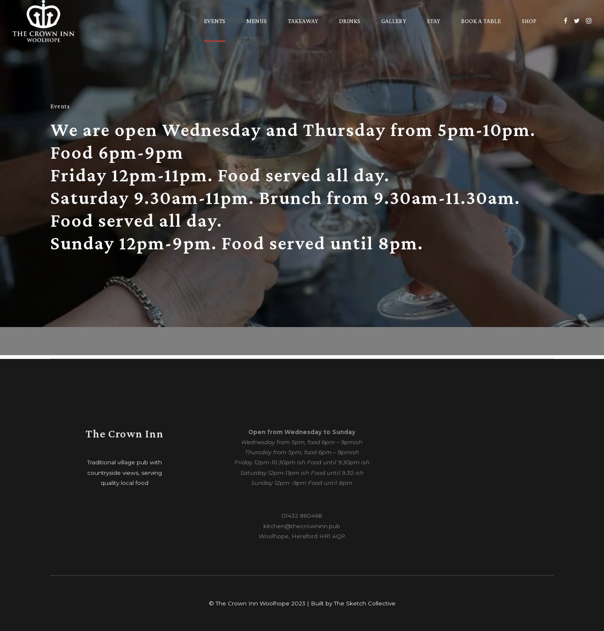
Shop (529, 21)
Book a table (481, 21)
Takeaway (303, 21)
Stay (433, 21)
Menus (256, 21)
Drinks (349, 21)
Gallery (393, 21)
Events (214, 21)
